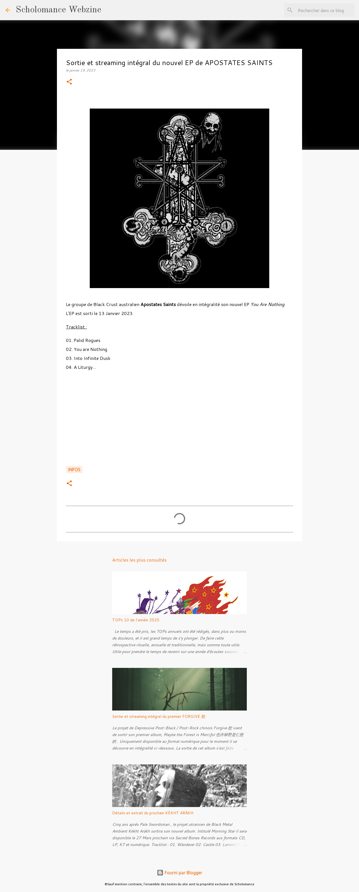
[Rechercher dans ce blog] (325, 10)
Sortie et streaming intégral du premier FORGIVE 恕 (158, 716)
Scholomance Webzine (58, 10)
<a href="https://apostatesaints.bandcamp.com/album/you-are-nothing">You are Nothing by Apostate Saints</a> (179, 423)
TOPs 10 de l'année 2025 (135, 620)
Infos (74, 469)
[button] (69, 82)
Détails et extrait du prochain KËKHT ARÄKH (152, 813)
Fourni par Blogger (179, 872)
